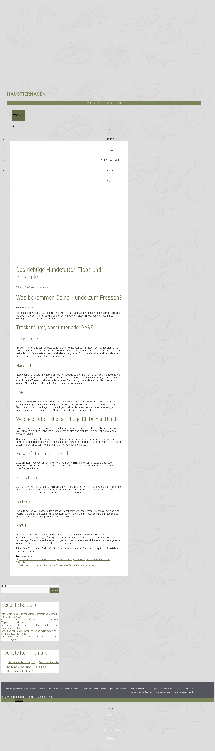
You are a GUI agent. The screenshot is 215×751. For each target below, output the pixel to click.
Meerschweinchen (110, 160)
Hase (110, 149)
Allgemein (24, 556)
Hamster (110, 180)
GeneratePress (46, 696)
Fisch (110, 170)
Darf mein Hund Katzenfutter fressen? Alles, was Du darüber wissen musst (57, 565)
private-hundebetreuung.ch (21, 662)
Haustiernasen (26, 94)
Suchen (5, 586)
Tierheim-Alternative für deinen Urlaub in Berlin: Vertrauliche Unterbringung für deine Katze (33, 667)
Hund (110, 128)
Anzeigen (29, 307)
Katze (110, 139)
